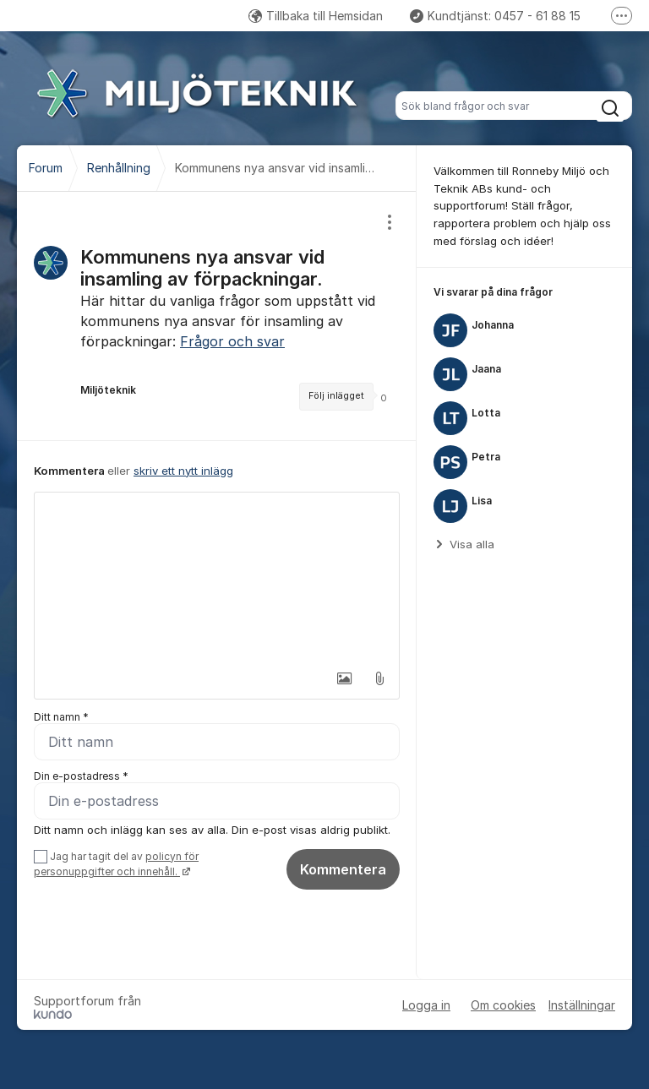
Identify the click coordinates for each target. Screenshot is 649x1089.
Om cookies (503, 1005)
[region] (217, 316)
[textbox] (217, 577)
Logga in (426, 1005)
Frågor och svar (232, 341)
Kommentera (343, 869)
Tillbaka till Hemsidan (315, 15)
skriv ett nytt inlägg (183, 470)
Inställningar (581, 1005)
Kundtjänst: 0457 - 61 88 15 (495, 15)
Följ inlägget (336, 395)
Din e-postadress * (81, 776)
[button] (344, 678)
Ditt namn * (61, 717)
